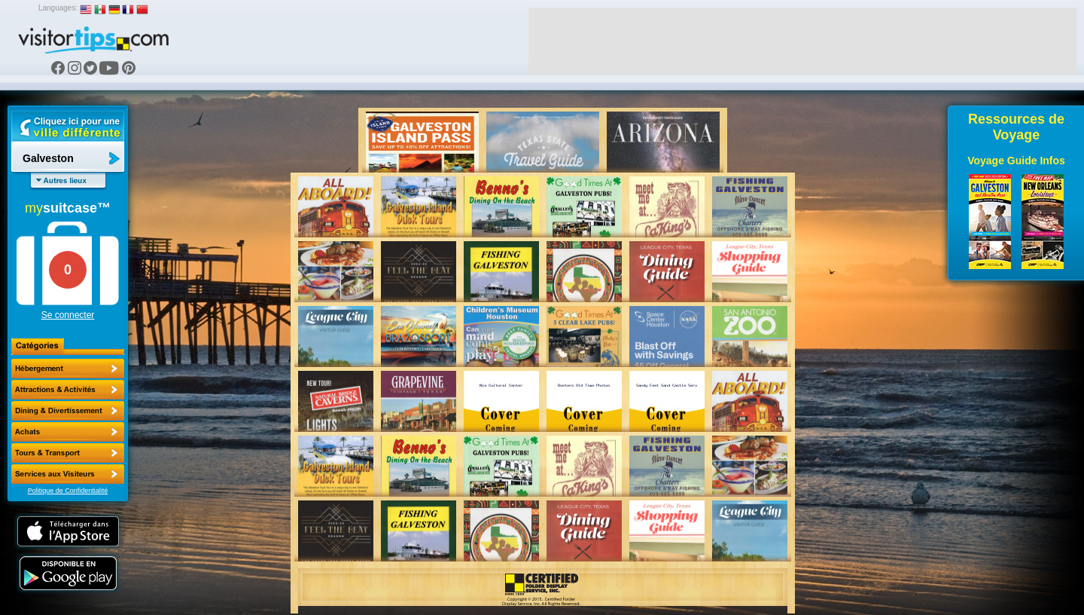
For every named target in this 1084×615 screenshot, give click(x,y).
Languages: (58, 8)
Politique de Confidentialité (68, 490)
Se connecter (68, 315)
